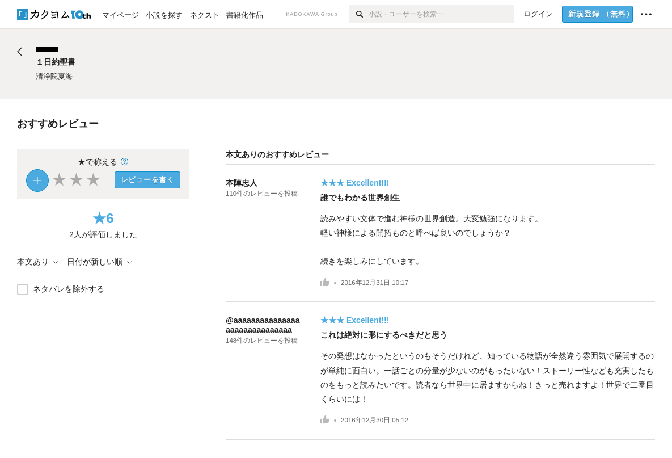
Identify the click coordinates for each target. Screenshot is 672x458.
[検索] (359, 14)
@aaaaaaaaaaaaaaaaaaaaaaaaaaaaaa (262, 325)
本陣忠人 (241, 182)
